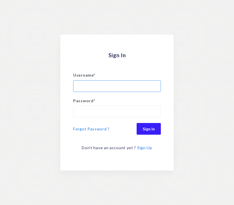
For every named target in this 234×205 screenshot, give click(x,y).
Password (84, 100)
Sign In (149, 128)
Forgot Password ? (91, 128)
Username (84, 75)
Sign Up (144, 147)
